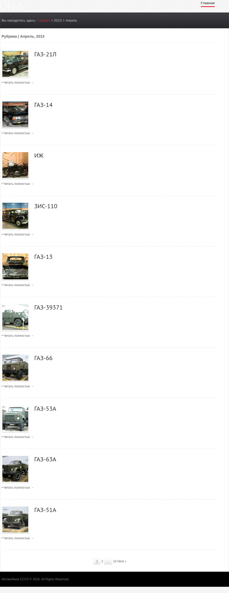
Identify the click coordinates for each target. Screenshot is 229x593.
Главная (208, 3)
